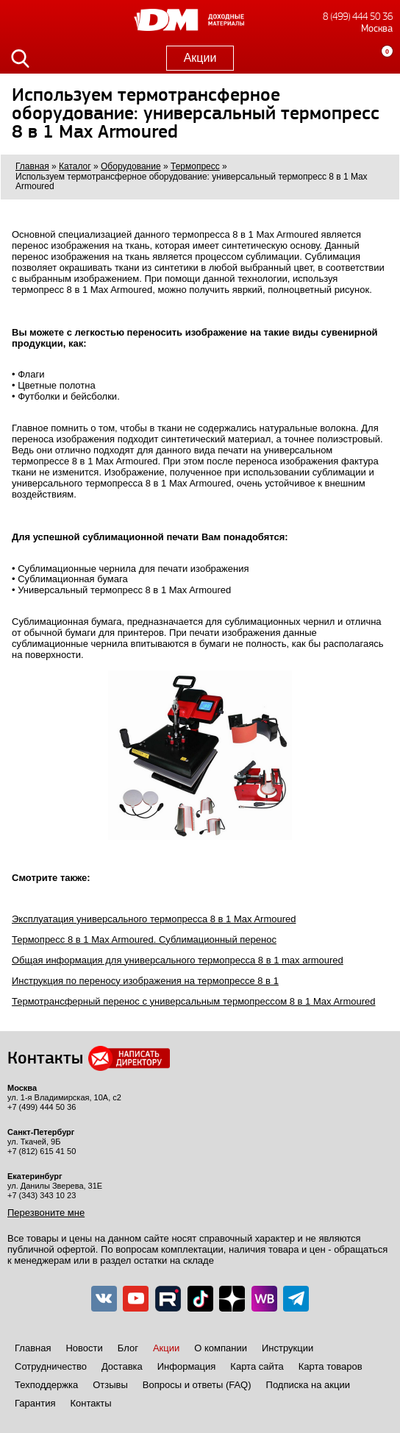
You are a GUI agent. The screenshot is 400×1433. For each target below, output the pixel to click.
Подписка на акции (308, 1384)
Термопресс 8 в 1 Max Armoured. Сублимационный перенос (144, 939)
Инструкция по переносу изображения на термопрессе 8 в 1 (145, 980)
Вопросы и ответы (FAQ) (197, 1384)
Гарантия (35, 1403)
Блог (128, 1348)
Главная (33, 1348)
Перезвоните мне (46, 1212)
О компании (220, 1348)
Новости (83, 1348)
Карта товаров (330, 1366)
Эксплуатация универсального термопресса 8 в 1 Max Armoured (154, 918)
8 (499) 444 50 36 (358, 16)
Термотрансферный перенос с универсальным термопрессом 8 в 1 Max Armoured (193, 1001)
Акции (200, 58)
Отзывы (110, 1384)
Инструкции (287, 1348)
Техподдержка (46, 1384)
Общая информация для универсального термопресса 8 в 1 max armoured (177, 960)
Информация (186, 1366)
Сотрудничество (51, 1366)
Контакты (90, 1403)
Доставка (122, 1366)
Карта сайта (256, 1366)
